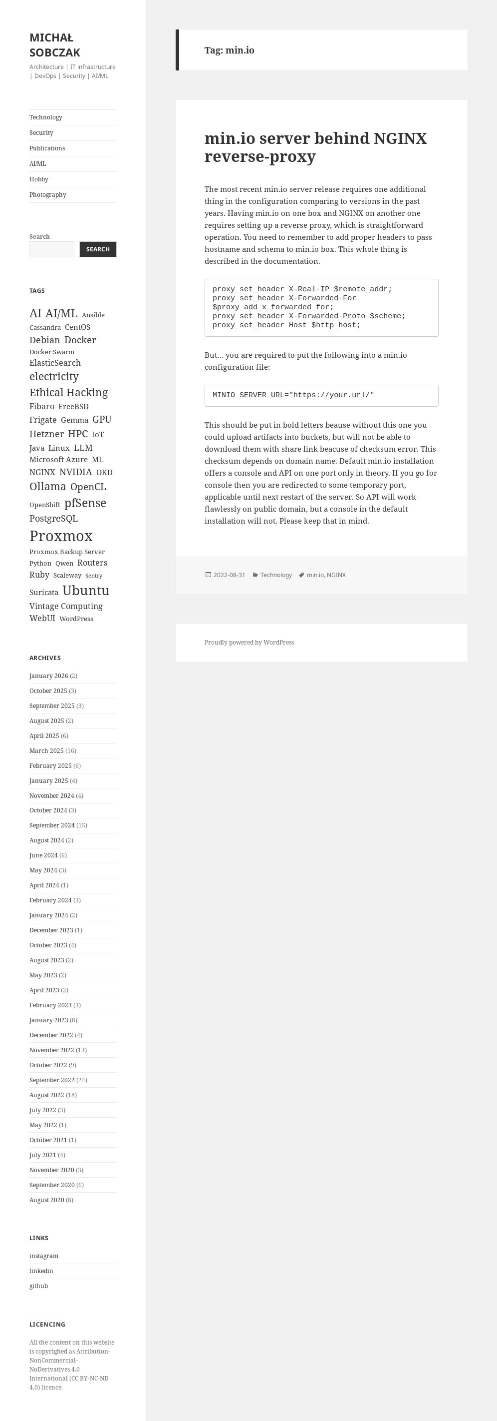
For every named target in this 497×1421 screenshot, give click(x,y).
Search (39, 236)
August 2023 (46, 960)
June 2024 (43, 855)
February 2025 (50, 765)
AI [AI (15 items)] (35, 313)
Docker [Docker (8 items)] (80, 339)
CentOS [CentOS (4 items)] (77, 327)
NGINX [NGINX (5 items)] (42, 472)
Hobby (38, 179)
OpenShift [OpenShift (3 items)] (44, 504)
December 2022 (51, 1035)
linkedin (41, 1271)
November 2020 (51, 1170)
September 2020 (52, 1185)
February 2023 (50, 1005)
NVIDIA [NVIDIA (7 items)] (75, 472)
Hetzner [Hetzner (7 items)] (46, 434)
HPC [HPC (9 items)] (78, 433)
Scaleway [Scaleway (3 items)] (67, 575)
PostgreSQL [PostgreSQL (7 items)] (53, 518)
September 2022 (52, 1080)
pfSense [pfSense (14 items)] (85, 503)
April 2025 (44, 735)
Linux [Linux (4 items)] (59, 448)
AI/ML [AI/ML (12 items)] (61, 313)
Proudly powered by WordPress (249, 642)
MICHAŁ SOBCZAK (54, 44)
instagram (43, 1256)
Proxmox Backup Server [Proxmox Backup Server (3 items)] (67, 551)
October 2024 (48, 810)
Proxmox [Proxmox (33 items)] (61, 536)
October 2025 (48, 691)
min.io (315, 575)
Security (41, 132)
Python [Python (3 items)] (40, 563)
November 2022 (51, 1050)
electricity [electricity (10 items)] (54, 376)
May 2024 (43, 870)
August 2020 (46, 1200)
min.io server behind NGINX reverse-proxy (316, 146)
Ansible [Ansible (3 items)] (93, 314)
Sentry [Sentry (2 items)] (93, 575)
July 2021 (42, 1155)
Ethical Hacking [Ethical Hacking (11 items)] (68, 392)
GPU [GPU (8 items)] (102, 419)
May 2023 (43, 975)
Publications (47, 148)
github (38, 1286)
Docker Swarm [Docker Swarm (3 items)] (51, 351)
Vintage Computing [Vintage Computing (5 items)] (66, 606)
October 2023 (48, 945)
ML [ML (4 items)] (97, 459)
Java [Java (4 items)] (36, 448)
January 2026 (48, 676)
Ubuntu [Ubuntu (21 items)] (86, 590)
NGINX (336, 575)
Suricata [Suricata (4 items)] (43, 592)
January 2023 (48, 1020)
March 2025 (46, 750)
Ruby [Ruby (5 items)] (39, 574)
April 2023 (44, 990)
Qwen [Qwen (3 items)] (64, 563)
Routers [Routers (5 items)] (92, 562)
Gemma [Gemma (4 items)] (74, 420)
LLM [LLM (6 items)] (83, 447)
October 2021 (48, 1140)
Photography (47, 194)
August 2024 (46, 840)
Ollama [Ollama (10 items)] (47, 486)
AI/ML (37, 163)
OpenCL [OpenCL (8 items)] (88, 486)
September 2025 (52, 706)
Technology (45, 117)
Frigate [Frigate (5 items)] (43, 419)
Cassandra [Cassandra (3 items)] (45, 327)
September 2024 (52, 825)
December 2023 (51, 930)
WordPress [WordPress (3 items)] (76, 618)
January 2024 (48, 915)
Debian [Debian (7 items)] (44, 340)
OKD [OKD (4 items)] (104, 472)
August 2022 (46, 1095)
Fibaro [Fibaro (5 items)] (41, 406)
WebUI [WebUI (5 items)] (42, 618)
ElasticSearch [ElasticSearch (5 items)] (55, 362)
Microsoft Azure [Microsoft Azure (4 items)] (58, 459)
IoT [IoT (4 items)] (98, 434)
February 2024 (50, 900)
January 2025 (48, 780)
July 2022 (42, 1110)
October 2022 (48, 1065)
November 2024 (51, 795)
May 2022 (43, 1125)
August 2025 (46, 720)
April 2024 (44, 885)
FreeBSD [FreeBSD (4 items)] (73, 406)
